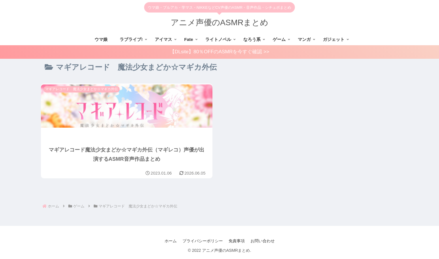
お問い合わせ (262, 241)
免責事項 (237, 241)
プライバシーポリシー (202, 241)
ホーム (171, 241)
